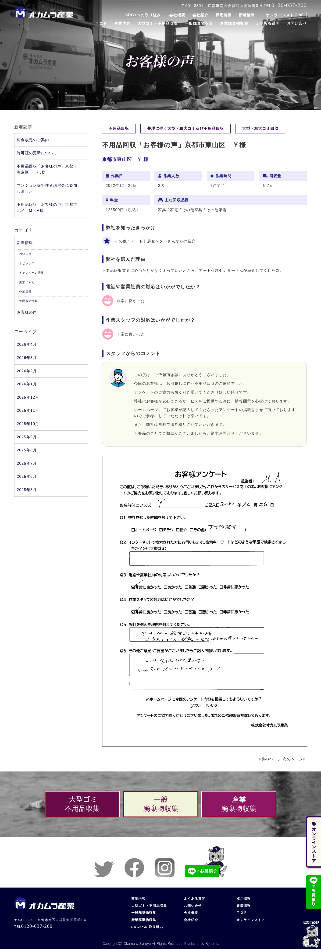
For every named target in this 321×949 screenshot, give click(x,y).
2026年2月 (27, 371)
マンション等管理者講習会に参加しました (47, 188)
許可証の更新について (37, 153)
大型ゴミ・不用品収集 (157, 23)
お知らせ (25, 254)
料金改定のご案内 (33, 140)
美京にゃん (27, 282)
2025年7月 (27, 463)
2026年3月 (27, 358)
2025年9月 (27, 437)
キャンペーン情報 (31, 272)
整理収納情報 (28, 301)
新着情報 (247, 15)
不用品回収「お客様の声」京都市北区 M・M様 (47, 207)
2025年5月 (27, 490)
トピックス (27, 263)
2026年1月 (27, 384)
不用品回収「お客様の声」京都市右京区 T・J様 (47, 169)
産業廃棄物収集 (234, 23)
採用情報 (224, 15)
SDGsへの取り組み (143, 15)
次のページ (293, 759)
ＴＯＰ (101, 23)
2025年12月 (28, 397)
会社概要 (177, 15)
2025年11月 (28, 410)
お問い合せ (297, 23)
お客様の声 (27, 312)
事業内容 (122, 23)
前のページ (271, 759)
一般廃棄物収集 (199, 23)
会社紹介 (200, 15)
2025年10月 (28, 424)
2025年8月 (27, 450)
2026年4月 (27, 344)
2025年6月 (27, 476)
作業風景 (25, 291)
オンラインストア (282, 15)
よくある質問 (267, 23)
